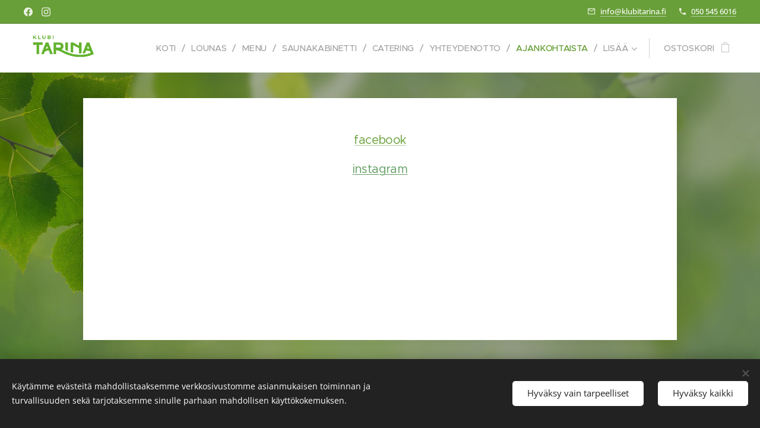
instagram (380, 169)
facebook (380, 140)
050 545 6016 (713, 11)
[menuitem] (158, 48)
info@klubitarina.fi (633, 11)
